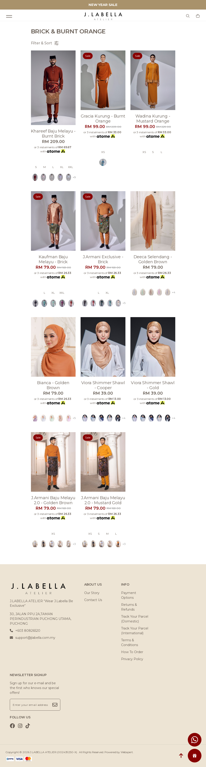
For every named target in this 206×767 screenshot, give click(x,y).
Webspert (127, 752)
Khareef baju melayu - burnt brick (53, 134)
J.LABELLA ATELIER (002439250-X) (53, 752)
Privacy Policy (132, 659)
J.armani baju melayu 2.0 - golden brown (53, 500)
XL (62, 167)
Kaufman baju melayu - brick (53, 259)
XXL (70, 167)
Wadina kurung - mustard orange (152, 119)
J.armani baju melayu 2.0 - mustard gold (103, 500)
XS (103, 152)
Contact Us (93, 600)
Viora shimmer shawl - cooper (103, 385)
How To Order (132, 652)
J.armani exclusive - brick (103, 259)
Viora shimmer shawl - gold (153, 385)
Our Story (91, 593)
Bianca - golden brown (53, 385)
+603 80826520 (25, 631)
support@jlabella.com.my (32, 638)
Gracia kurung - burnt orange (103, 119)
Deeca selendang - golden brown (153, 259)
